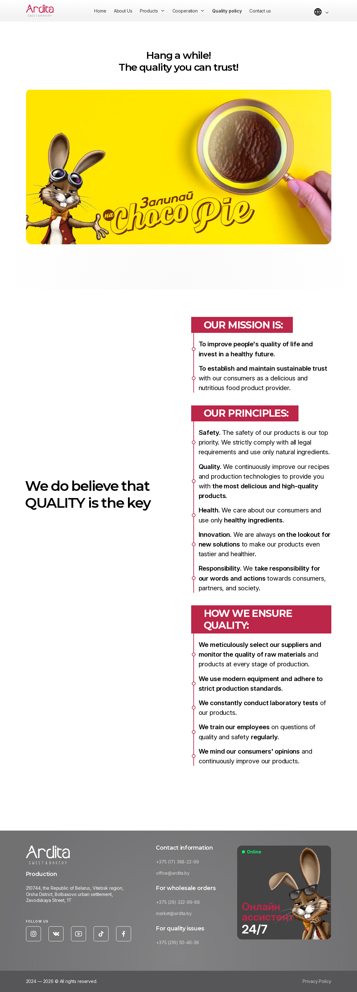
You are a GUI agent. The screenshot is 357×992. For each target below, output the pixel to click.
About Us (123, 10)
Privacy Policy (317, 982)
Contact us (260, 10)
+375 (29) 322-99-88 (180, 903)
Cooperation (185, 10)
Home (100, 10)
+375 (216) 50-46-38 (180, 944)
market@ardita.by (176, 915)
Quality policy (227, 10)
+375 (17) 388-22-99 (180, 863)
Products (149, 10)
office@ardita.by (175, 874)
